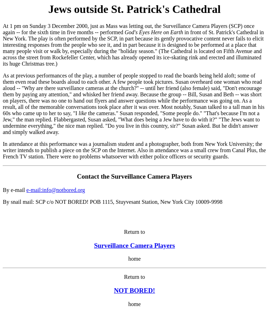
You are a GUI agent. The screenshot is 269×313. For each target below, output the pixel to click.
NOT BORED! (134, 290)
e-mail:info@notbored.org (56, 190)
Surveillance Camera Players (134, 245)
